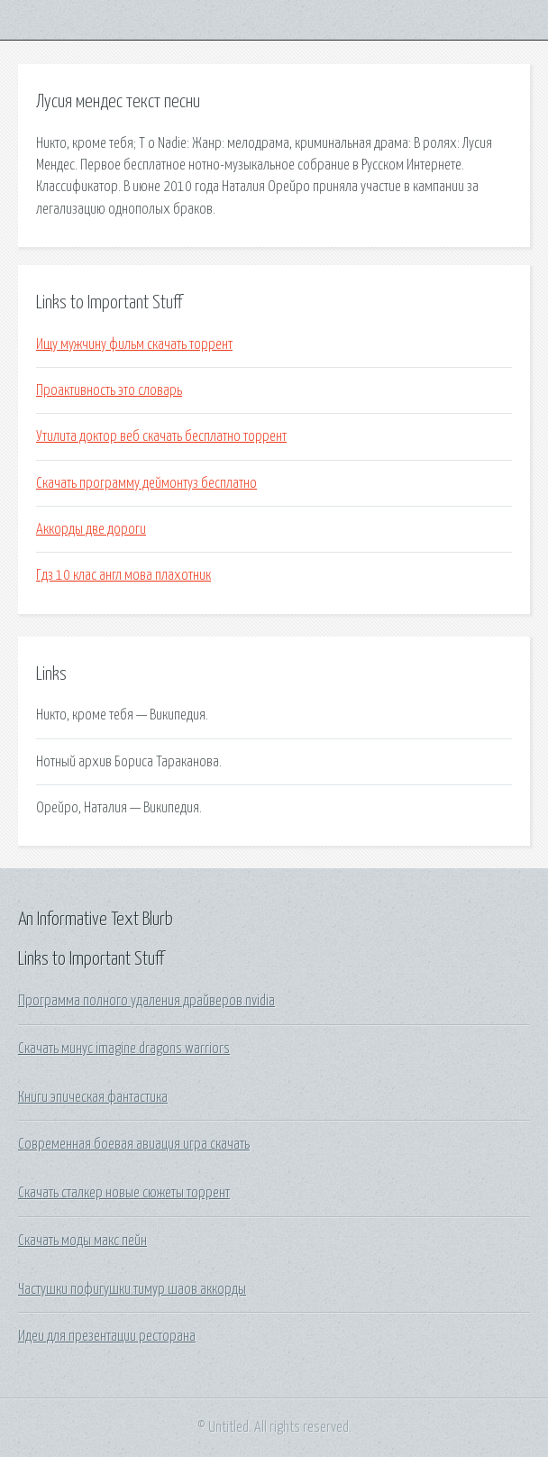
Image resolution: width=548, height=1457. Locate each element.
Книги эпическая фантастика (93, 1097)
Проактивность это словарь (109, 390)
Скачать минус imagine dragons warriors (124, 1048)
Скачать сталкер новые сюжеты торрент (124, 1193)
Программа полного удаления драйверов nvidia (146, 1001)
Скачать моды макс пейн (82, 1240)
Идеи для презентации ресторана (107, 1336)
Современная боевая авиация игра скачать (134, 1144)
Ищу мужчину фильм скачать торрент (134, 344)
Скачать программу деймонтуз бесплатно (146, 483)
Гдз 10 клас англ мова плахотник (123, 575)
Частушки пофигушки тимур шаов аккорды (132, 1289)
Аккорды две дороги (91, 529)
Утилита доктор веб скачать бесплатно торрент (161, 436)
